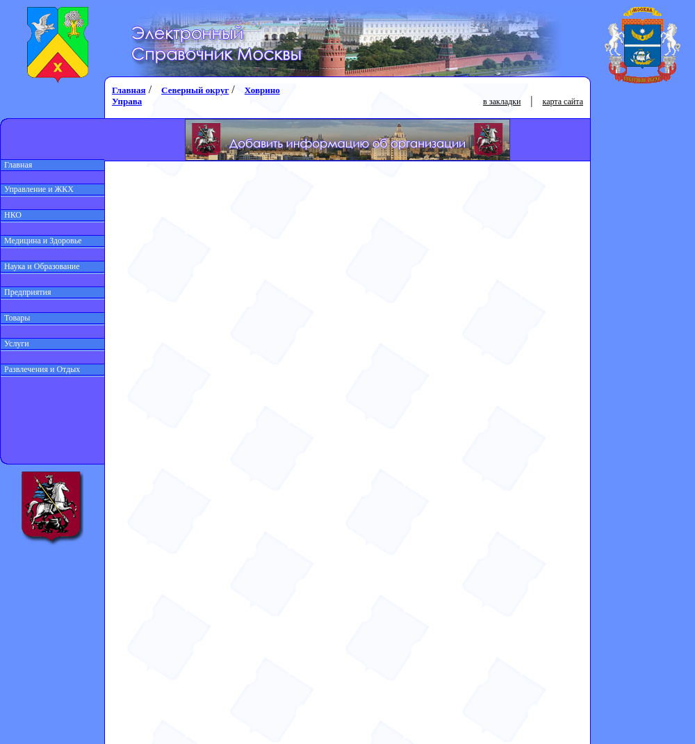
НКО (11, 215)
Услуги (15, 343)
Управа (127, 101)
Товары (15, 318)
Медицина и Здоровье (41, 240)
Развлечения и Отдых (40, 369)
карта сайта (563, 101)
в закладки (502, 101)
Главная (16, 165)
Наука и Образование (40, 266)
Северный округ (195, 90)
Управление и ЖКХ (37, 189)
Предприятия (26, 292)
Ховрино (262, 90)
